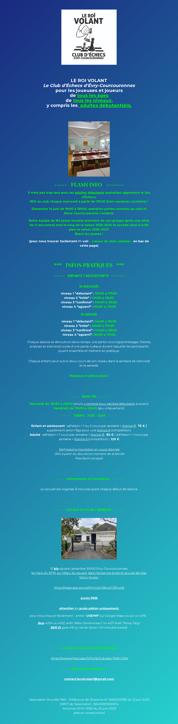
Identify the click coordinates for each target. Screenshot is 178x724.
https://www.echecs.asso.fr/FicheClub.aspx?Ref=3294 (89, 658)
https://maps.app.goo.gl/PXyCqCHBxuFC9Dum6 (89, 588)
